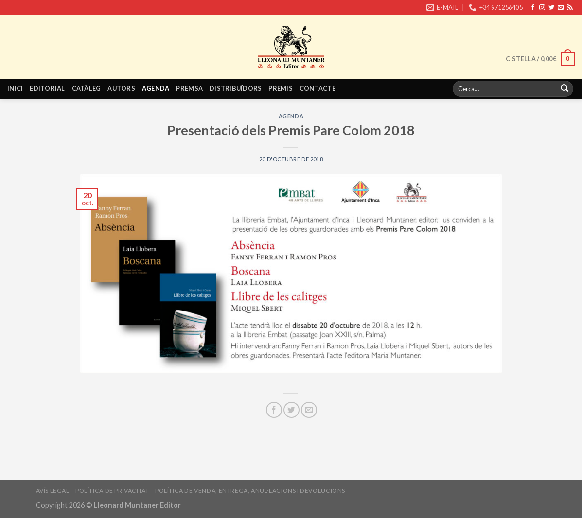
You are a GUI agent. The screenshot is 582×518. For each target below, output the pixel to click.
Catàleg (86, 88)
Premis (280, 88)
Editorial (47, 88)
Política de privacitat (112, 490)
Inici (15, 88)
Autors (121, 88)
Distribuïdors (236, 88)
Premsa (189, 88)
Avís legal (53, 490)
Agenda (156, 88)
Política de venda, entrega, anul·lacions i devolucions (250, 490)
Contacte (317, 88)
